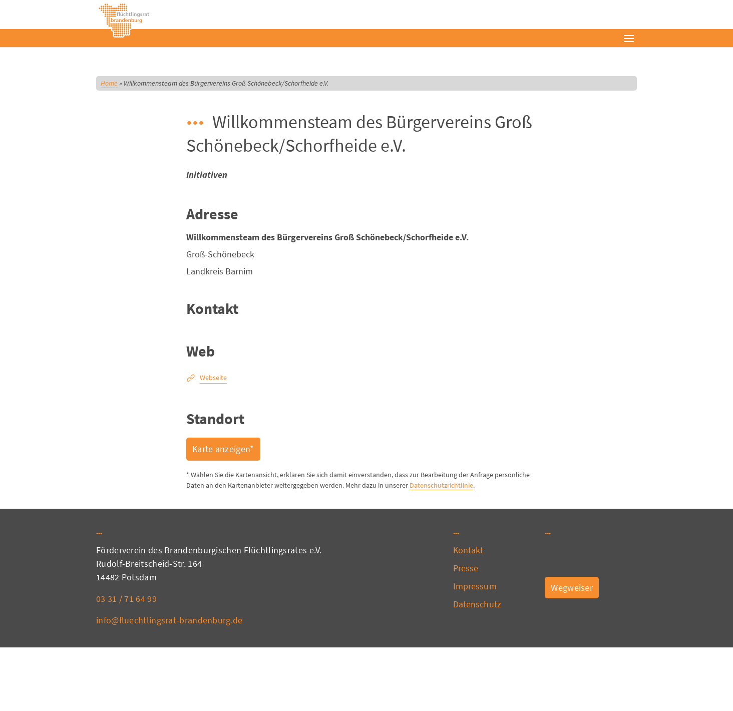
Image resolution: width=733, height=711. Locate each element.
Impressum (475, 586)
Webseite (213, 377)
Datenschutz (477, 604)
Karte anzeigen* (223, 449)
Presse (466, 568)
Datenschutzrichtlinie (441, 485)
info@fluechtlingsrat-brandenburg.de (169, 620)
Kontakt (468, 550)
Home (109, 83)
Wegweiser (572, 587)
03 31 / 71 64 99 (126, 598)
